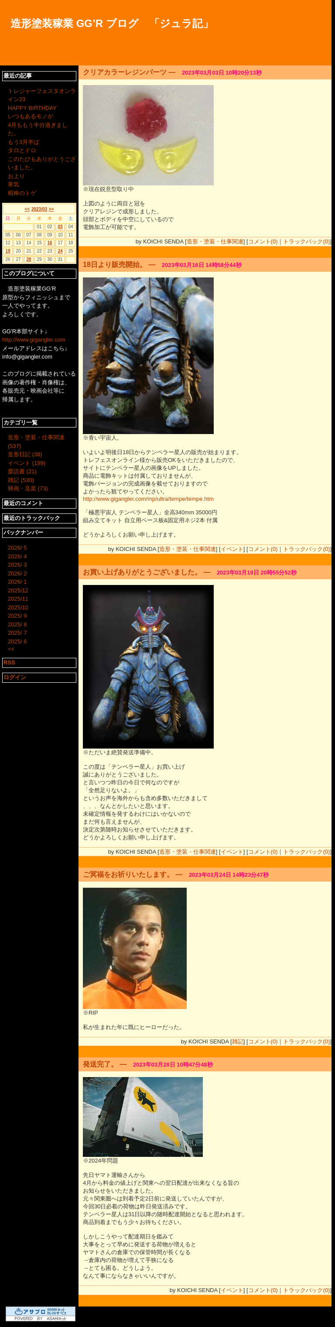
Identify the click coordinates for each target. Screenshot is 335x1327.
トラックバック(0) (306, 241)
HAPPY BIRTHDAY (32, 108)
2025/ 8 (17, 624)
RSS (9, 662)
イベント (232, 549)
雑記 (237, 1041)
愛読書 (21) (22, 471)
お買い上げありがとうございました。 (142, 572)
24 (60, 251)
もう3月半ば (23, 142)
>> (51, 209)
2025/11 (18, 598)
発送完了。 (100, 1064)
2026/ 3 (17, 564)
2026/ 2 (17, 573)
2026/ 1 (17, 581)
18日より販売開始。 (115, 264)
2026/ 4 (17, 556)
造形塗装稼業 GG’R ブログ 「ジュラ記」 (111, 23)
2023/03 (39, 209)
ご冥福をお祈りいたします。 (128, 874)
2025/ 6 (17, 641)
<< (27, 209)
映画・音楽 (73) (28, 488)
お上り (16, 176)
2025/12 (18, 590)
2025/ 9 (17, 615)
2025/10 (18, 607)
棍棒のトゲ (22, 193)
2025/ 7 (17, 632)
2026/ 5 (17, 547)
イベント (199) (26, 463)
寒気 (13, 184)
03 (60, 226)
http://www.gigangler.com (33, 339)
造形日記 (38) (25, 454)
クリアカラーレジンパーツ (125, 72)
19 (7, 251)
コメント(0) (263, 241)
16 (49, 242)
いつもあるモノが (30, 116)
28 (28, 259)
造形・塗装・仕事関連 (215, 241)
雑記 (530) (21, 480)
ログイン (14, 677)
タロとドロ (22, 150)
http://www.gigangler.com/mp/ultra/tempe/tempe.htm (148, 499)
